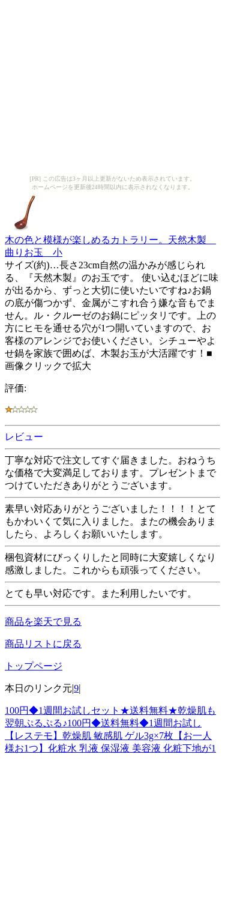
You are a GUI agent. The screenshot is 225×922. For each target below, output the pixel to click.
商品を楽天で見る (43, 621)
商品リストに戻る (43, 644)
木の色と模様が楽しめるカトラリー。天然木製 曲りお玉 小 (110, 240)
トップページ (33, 666)
